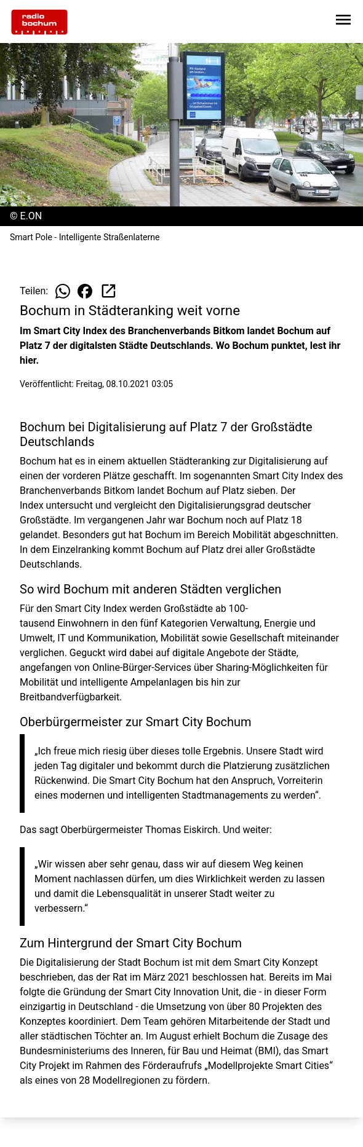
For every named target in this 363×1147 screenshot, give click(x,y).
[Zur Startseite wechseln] (39, 22)
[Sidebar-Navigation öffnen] (343, 22)
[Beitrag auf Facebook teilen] (85, 291)
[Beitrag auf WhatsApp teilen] (62, 291)
